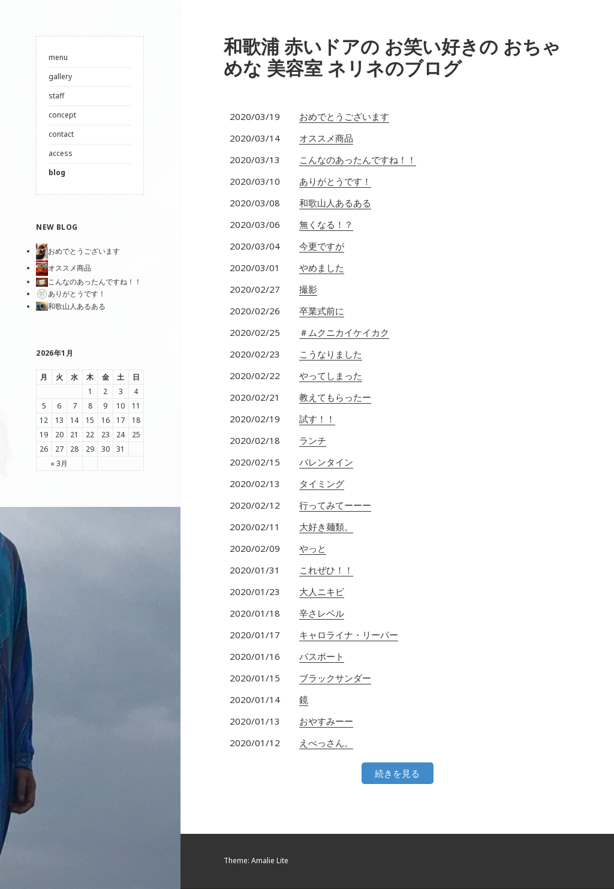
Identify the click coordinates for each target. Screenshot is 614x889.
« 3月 (59, 463)
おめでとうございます (344, 118)
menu (58, 57)
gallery (60, 76)
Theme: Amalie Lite (256, 862)
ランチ (312, 441)
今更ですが (321, 247)
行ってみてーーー (335, 506)
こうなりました (330, 355)
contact (61, 134)
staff (56, 96)
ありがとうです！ (335, 182)
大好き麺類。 (326, 528)
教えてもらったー (335, 398)
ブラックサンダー (335, 679)
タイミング (321, 485)
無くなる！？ (326, 226)
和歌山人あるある (335, 204)
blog (57, 172)
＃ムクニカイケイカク (344, 334)
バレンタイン (326, 463)
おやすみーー (326, 722)
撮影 (308, 290)
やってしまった (330, 377)
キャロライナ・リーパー (348, 636)
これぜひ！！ (326, 571)
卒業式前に (321, 312)
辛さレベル (321, 614)
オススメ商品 (326, 139)
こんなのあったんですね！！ (357, 161)
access (61, 153)
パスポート (321, 657)
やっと (312, 549)
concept (62, 115)
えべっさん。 (326, 744)
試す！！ (317, 420)
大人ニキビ (321, 593)
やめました (321, 269)
